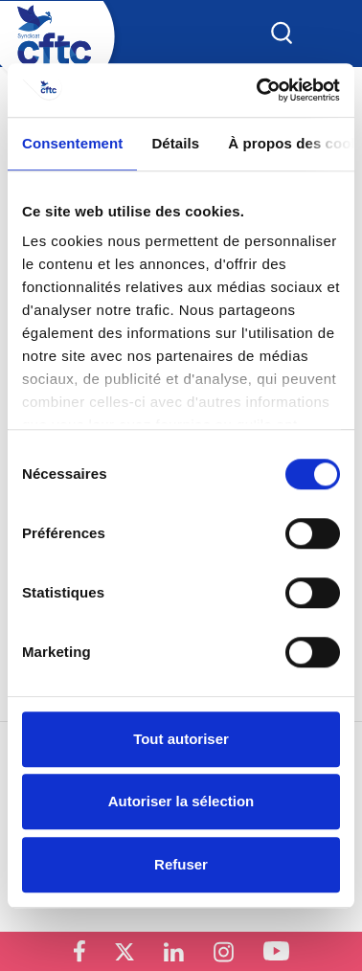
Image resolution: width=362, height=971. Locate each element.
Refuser (181, 864)
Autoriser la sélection (181, 801)
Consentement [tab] (72, 143)
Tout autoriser (181, 739)
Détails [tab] (175, 143)
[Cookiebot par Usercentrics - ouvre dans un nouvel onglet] (258, 90)
